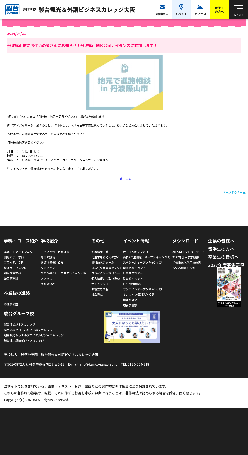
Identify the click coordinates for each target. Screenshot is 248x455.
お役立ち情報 (99, 289)
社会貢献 (97, 294)
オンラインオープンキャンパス (143, 289)
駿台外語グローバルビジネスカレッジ (28, 330)
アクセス (46, 278)
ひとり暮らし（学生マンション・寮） (65, 273)
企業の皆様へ (221, 240)
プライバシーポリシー (105, 273)
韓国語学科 (11, 278)
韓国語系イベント (134, 268)
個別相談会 (130, 300)
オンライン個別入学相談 (138, 294)
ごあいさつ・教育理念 (55, 252)
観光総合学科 (12, 273)
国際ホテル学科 (14, 257)
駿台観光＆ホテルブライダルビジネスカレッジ (34, 335)
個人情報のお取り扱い (105, 278)
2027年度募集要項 (226, 265)
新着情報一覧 (99, 252)
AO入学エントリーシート (188, 252)
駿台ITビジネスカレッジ (19, 324)
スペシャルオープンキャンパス (142, 262)
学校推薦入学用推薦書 (186, 262)
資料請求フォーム (102, 262)
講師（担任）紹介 (52, 262)
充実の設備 (48, 257)
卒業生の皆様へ (223, 257)
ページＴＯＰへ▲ (234, 192)
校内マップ (48, 268)
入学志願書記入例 (183, 268)
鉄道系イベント (133, 278)
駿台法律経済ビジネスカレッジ (24, 340)
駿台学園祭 (130, 305)
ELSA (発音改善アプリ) (106, 268)
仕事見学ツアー (133, 273)
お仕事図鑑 (11, 304)
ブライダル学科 (14, 262)
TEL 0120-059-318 (135, 364)
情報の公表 (48, 284)
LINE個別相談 (132, 284)
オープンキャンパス (135, 252)
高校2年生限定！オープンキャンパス (146, 257)
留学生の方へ (221, 249)
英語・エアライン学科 (18, 252)
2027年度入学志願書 (185, 257)
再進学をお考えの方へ (105, 257)
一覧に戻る (124, 179)
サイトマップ (99, 284)
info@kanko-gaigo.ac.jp (98, 364)
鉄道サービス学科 (15, 268)
